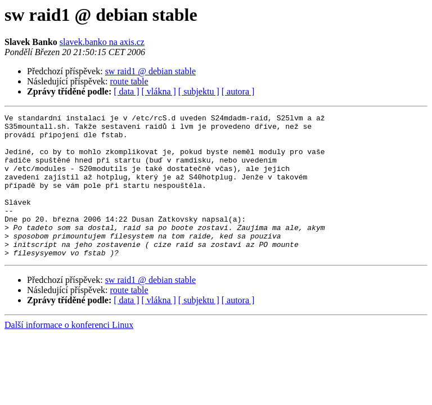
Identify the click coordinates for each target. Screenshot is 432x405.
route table (129, 81)
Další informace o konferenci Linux (68, 353)
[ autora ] (238, 91)
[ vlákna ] (159, 91)
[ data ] (126, 91)
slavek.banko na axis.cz (102, 42)
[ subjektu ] (198, 91)
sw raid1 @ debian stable (150, 71)
